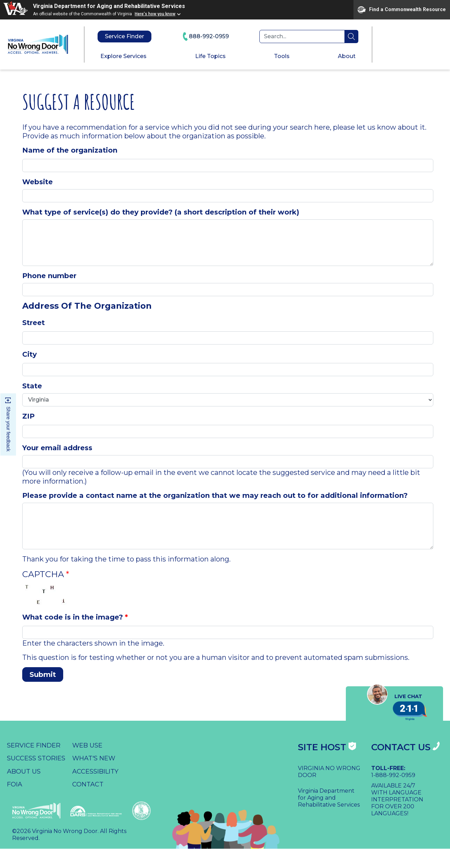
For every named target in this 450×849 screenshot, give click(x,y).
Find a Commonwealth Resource (402, 9)
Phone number (49, 276)
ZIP (28, 416)
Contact (87, 784)
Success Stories (36, 758)
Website (37, 182)
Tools (282, 56)
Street (33, 322)
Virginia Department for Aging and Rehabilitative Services (109, 6)
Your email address (57, 448)
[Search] (302, 36)
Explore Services (123, 56)
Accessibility (95, 771)
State (32, 386)
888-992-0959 (205, 36)
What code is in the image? (72, 617)
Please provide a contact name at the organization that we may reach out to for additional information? (215, 495)
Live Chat (394, 696)
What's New (93, 758)
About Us (24, 771)
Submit (43, 674)
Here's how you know (155, 13)
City (29, 354)
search (351, 36)
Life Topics (210, 56)
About (347, 56)
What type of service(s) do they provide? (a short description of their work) (160, 212)
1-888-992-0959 (393, 775)
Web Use (87, 745)
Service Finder (124, 36)
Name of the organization (69, 150)
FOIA (14, 784)
